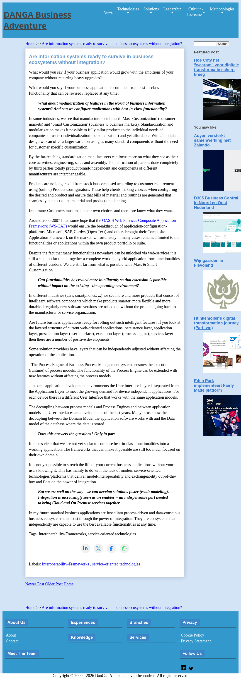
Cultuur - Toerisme (195, 12)
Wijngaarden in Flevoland (208, 263)
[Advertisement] (78, 597)
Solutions (151, 9)
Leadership (172, 9)
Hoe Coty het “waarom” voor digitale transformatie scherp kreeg (216, 67)
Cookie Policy (192, 635)
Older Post (54, 584)
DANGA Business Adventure (37, 20)
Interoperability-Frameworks (66, 564)
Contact (12, 641)
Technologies (128, 9)
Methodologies (222, 9)
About (11, 635)
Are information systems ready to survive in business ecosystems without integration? (112, 43)
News (108, 12)
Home (31, 43)
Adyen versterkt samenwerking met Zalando (212, 140)
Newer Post (34, 584)
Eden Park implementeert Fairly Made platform (214, 385)
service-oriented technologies (116, 564)
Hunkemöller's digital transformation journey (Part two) (216, 323)
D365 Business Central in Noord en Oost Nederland (216, 203)
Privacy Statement (196, 641)
